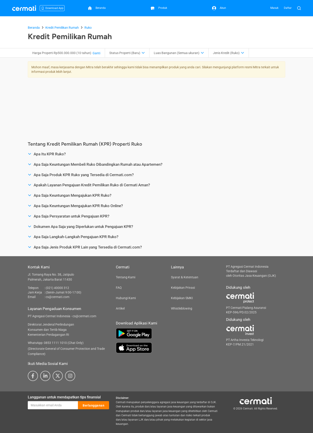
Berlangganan (93, 405)
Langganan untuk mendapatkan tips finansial (64, 397)
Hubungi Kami (126, 298)
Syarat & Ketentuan (184, 277)
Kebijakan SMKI (182, 298)
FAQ (119, 287)
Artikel (120, 308)
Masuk (274, 7)
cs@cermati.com (57, 297)
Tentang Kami (125, 277)
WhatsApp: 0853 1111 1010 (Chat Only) (56, 343)
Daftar (288, 7)
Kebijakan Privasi (183, 287)
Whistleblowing (181, 308)
